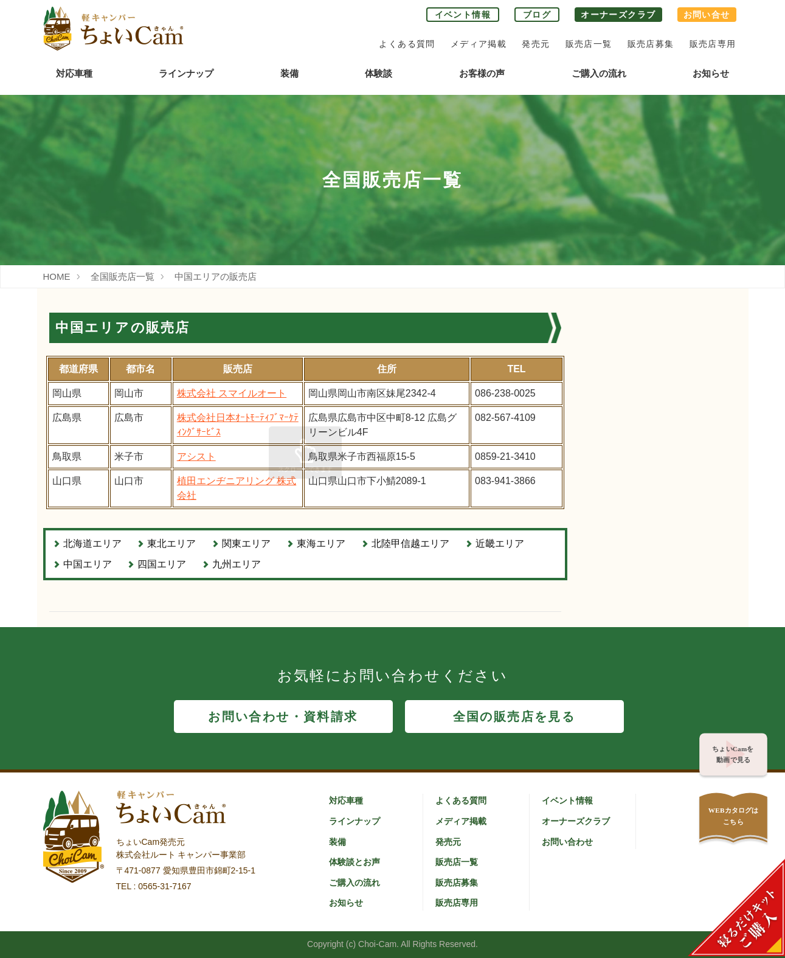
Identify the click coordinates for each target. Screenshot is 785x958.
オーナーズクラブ (618, 14)
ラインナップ (186, 73)
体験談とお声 (354, 862)
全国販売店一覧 (122, 276)
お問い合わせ (567, 842)
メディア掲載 (479, 44)
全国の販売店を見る (514, 716)
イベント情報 (463, 14)
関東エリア (246, 543)
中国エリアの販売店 (216, 276)
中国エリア (87, 564)
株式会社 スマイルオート (231, 393)
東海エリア (321, 543)
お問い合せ (706, 14)
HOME (57, 276)
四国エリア (161, 564)
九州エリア (236, 564)
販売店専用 (713, 44)
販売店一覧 (588, 44)
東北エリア (171, 543)
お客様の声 (482, 73)
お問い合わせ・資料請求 (283, 716)
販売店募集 (651, 44)
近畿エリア (499, 543)
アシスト (196, 456)
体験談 (378, 73)
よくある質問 (407, 44)
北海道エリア (92, 543)
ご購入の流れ (599, 73)
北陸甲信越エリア (410, 543)
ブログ (537, 14)
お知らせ (711, 73)
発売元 (536, 44)
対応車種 (74, 73)
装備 (289, 73)
